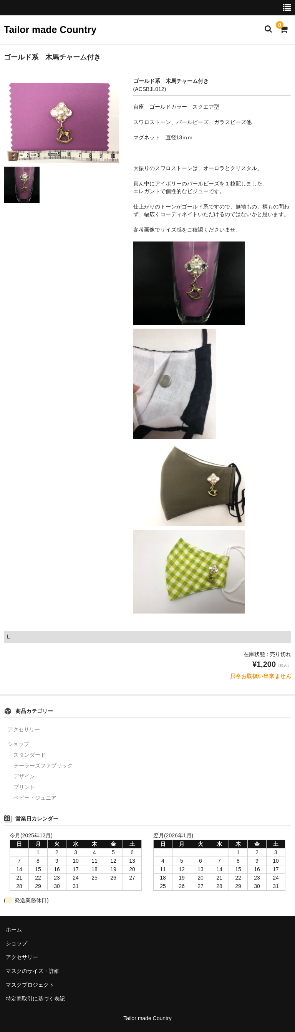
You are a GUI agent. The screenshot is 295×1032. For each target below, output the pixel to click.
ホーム (14, 929)
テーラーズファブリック (43, 765)
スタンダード (29, 755)
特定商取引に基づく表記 (35, 999)
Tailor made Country (50, 29)
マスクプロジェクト (30, 985)
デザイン (24, 776)
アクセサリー (24, 729)
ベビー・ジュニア (34, 798)
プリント (24, 787)
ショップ (18, 744)
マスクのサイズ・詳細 (33, 971)
